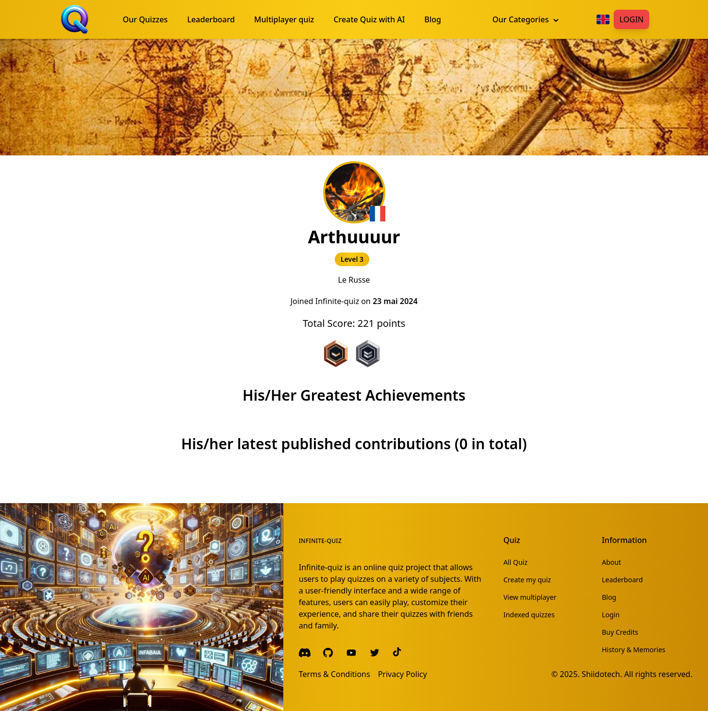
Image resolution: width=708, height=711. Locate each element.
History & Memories (633, 649)
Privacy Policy (402, 674)
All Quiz (515, 562)
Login (632, 19)
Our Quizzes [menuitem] (145, 19)
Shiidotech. (602, 674)
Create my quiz (527, 579)
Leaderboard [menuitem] (211, 19)
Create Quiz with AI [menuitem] (369, 19)
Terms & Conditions (334, 674)
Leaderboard (622, 579)
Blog (609, 597)
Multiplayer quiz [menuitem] (284, 19)
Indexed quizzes (529, 614)
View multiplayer (529, 597)
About (611, 562)
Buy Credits (620, 632)
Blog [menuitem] (432, 19)
